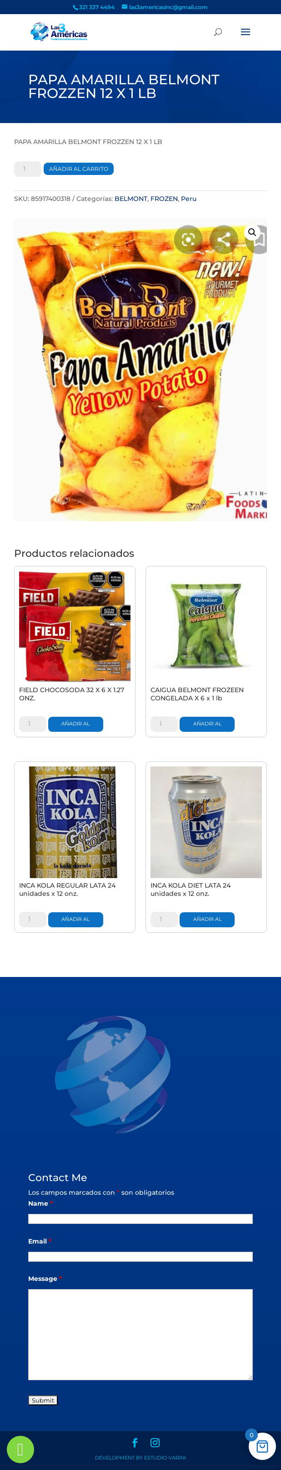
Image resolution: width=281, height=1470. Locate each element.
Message (45, 1279)
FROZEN (164, 199)
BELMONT (131, 199)
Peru (188, 199)
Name (40, 1203)
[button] (252, 232)
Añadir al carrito (78, 168)
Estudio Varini (165, 1458)
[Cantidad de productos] (27, 169)
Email (39, 1241)
